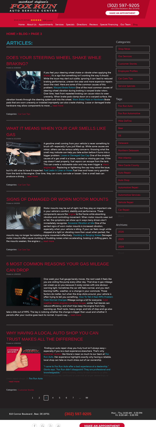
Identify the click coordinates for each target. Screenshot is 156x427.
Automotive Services (129, 198)
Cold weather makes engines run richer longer (71, 291)
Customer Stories (26, 375)
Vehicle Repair (125, 205)
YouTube (58, 411)
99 (87, 383)
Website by (127, 420)
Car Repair (123, 213)
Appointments (46, 25)
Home (21, 25)
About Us (31, 25)
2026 (121, 235)
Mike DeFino (125, 122)
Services (59, 25)
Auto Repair (124, 175)
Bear (120, 130)
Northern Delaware (128, 152)
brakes (108, 72)
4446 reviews (48, 20)
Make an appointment (122, 13)
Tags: (119, 100)
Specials (70, 25)
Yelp (50, 411)
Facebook (34, 411)
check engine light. (46, 161)
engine (43, 208)
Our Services (125, 56)
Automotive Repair (128, 190)
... (80, 383)
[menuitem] (21, 24)
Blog (135, 25)
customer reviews (94, 339)
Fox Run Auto (125, 107)
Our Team (125, 25)
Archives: (122, 228)
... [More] (120, 220)
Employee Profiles (128, 72)
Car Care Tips (24, 111)
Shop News (124, 49)
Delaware (123, 145)
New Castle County (128, 167)
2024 (121, 250)
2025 (121, 243)
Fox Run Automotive (129, 114)
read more (74, 103)
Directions (82, 25)
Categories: (124, 42)
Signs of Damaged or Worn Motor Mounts (58, 193)
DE (119, 137)
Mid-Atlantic (124, 160)
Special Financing (109, 25)
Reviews (93, 25)
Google (42, 411)
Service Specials (126, 87)
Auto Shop (123, 183)
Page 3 (36, 34)
